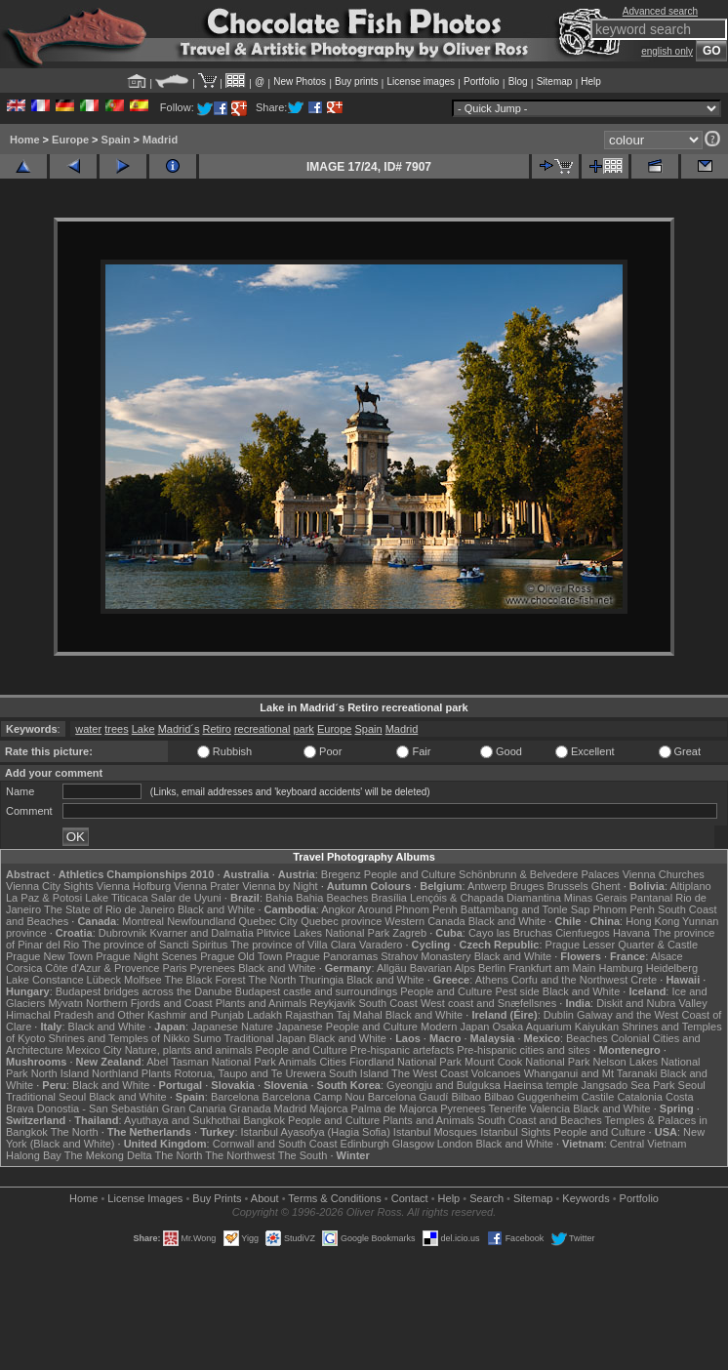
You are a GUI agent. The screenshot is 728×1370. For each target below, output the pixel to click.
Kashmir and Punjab (195, 1015)
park (303, 729)
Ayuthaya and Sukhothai (182, 1120)
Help (591, 81)
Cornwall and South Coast (275, 1143)
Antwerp (486, 886)
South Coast (388, 1003)
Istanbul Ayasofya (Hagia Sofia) (315, 1132)
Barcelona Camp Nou (314, 1097)
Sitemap (555, 81)
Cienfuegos (582, 933)
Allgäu (392, 968)
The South (303, 1155)
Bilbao (466, 1097)
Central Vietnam (648, 1143)
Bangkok (264, 1120)
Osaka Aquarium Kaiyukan (555, 1026)
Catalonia (639, 1097)
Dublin (559, 1015)
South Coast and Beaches (539, 1120)
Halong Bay (33, 1155)
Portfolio (482, 81)
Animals (297, 1062)
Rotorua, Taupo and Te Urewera (250, 1073)
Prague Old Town (241, 956)
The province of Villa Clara (293, 944)
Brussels (566, 886)
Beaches (587, 1038)
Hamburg (620, 968)
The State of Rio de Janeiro (109, 909)
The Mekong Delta (108, 1155)
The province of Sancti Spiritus (154, 944)
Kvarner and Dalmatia (201, 933)
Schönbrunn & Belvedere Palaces (539, 874)
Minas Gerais (595, 898)
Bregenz (341, 874)
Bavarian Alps (442, 968)
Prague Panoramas (331, 956)
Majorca (328, 1108)
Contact (409, 1198)
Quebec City (269, 921)
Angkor (338, 909)
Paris (174, 968)
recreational (262, 729)
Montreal (143, 921)
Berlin (492, 968)
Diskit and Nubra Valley (652, 1003)
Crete (643, 980)
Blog (518, 81)
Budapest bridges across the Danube (144, 991)
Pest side (517, 991)
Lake (143, 729)
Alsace (667, 956)
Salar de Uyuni (186, 898)
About (265, 1198)
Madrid (160, 139)
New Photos (299, 81)
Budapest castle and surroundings (316, 991)
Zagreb (409, 933)
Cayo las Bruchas (510, 933)
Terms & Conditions (334, 1198)
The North (273, 980)
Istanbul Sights (515, 1132)
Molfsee (143, 980)
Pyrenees (212, 968)
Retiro (217, 729)
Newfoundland (201, 921)
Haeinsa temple (541, 1085)
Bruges (527, 886)
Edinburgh (365, 1143)
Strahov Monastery (425, 956)
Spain (116, 139)
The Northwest (240, 1155)
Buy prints (356, 81)
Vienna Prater (206, 886)
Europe (70, 139)
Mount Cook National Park (527, 1062)
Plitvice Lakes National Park (323, 933)
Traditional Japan (264, 1038)
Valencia (550, 1108)
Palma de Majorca (393, 1108)
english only (667, 51)
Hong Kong (652, 921)
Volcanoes (496, 1073)
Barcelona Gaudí (408, 1097)
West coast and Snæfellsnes (488, 1003)
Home (25, 139)
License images (421, 81)
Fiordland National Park (405, 1062)
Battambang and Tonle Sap (525, 909)
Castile (598, 1097)
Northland (115, 1073)
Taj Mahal (360, 1015)
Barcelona (235, 1097)
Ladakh (264, 1015)
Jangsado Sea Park (627, 1085)
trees (116, 729)
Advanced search (660, 11)
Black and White (216, 909)
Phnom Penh (623, 909)
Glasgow (413, 1143)
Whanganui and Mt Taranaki (591, 1073)
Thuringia (321, 980)
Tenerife (508, 1108)
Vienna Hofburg (134, 886)
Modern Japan (455, 1026)
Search (486, 1198)
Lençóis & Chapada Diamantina (485, 898)
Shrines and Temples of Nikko (118, 1038)
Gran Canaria (194, 1108)
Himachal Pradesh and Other (75, 1015)
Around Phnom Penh (408, 909)
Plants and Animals (261, 1003)
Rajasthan (309, 1015)
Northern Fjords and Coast (149, 1003)
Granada (250, 1108)
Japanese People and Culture (347, 1026)
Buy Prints (216, 1198)
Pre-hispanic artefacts (402, 1050)
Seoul (692, 1085)
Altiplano (689, 886)
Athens (491, 980)
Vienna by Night (279, 886)
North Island (60, 1073)
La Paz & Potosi (44, 898)
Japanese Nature (232, 1026)
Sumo (207, 1038)
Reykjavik (332, 1003)
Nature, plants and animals (189, 1050)
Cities (332, 1062)
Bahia (279, 898)
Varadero (380, 944)
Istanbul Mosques (435, 1132)
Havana (631, 933)
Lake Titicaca (116, 898)
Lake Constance (45, 980)
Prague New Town (49, 956)
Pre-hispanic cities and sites (523, 1050)
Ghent (606, 886)
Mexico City (94, 1050)
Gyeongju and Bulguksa (443, 1085)
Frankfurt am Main (551, 968)
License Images (144, 1198)
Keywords (585, 1198)
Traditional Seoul (46, 1097)
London (455, 1143)
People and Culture (410, 874)
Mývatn (65, 1003)
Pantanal (651, 898)
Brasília (389, 898)
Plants (157, 1073)
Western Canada (424, 921)
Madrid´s (179, 729)
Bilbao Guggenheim (531, 1097)
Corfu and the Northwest (569, 980)
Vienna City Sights (50, 886)
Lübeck (104, 980)
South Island (358, 1073)
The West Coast (429, 1073)
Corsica (24, 968)
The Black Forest (205, 980)
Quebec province (341, 921)
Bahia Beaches (332, 898)
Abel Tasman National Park (210, 1062)
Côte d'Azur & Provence (102, 968)
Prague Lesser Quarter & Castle (622, 944)
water (88, 729)
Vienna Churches (664, 874)
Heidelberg (672, 968)
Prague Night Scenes (146, 956)
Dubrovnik (123, 933)
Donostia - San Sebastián (98, 1108)
